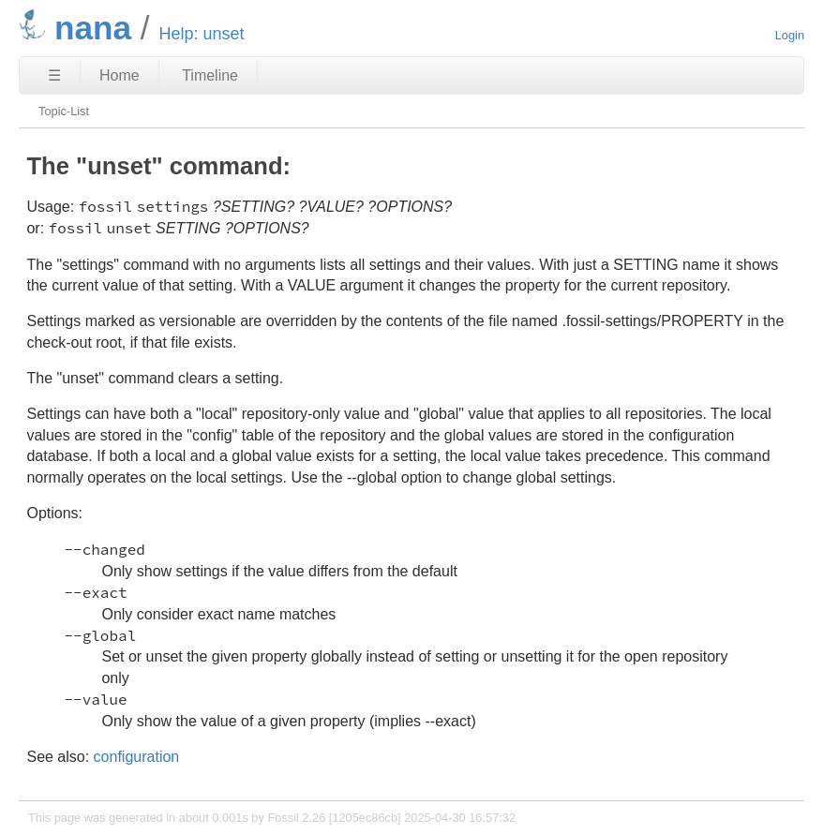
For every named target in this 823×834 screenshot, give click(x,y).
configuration (137, 757)
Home (119, 75)
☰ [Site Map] (54, 75)
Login (789, 35)
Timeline (210, 75)
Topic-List (63, 111)
